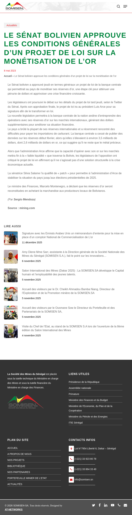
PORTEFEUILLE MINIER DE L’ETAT (27, 478)
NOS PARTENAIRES (18, 472)
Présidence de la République (84, 382)
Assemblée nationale (80, 388)
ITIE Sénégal (76, 422)
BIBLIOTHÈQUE (16, 466)
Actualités (12, 25)
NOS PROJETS (15, 460)
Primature (74, 394)
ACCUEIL (12, 448)
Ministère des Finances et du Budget (88, 400)
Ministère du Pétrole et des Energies (88, 416)
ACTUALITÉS (14, 484)
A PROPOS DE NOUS (19, 454)
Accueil (8, 76)
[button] (125, 6)
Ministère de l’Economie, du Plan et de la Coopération (90, 408)
